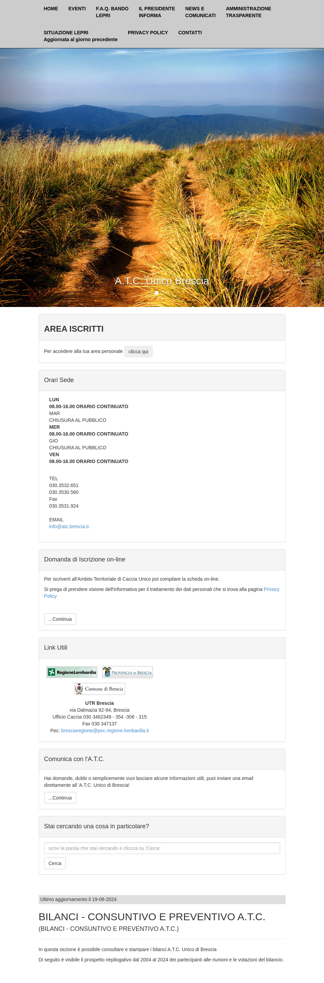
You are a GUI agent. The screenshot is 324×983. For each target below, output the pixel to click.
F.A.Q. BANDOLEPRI (112, 12)
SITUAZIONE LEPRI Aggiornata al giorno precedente (81, 36)
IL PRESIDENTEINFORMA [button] (157, 12)
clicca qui (138, 351)
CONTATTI (190, 32)
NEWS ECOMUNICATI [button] (200, 12)
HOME (51, 8)
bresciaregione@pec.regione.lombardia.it (105, 730)
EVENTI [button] (77, 8)
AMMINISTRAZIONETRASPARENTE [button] (248, 12)
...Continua (60, 619)
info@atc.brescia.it (69, 526)
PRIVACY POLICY (148, 32)
